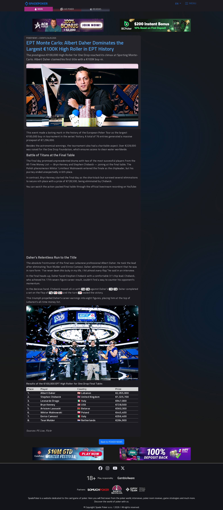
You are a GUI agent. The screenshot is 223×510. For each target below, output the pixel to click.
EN (177, 3)
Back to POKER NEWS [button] (111, 441)
